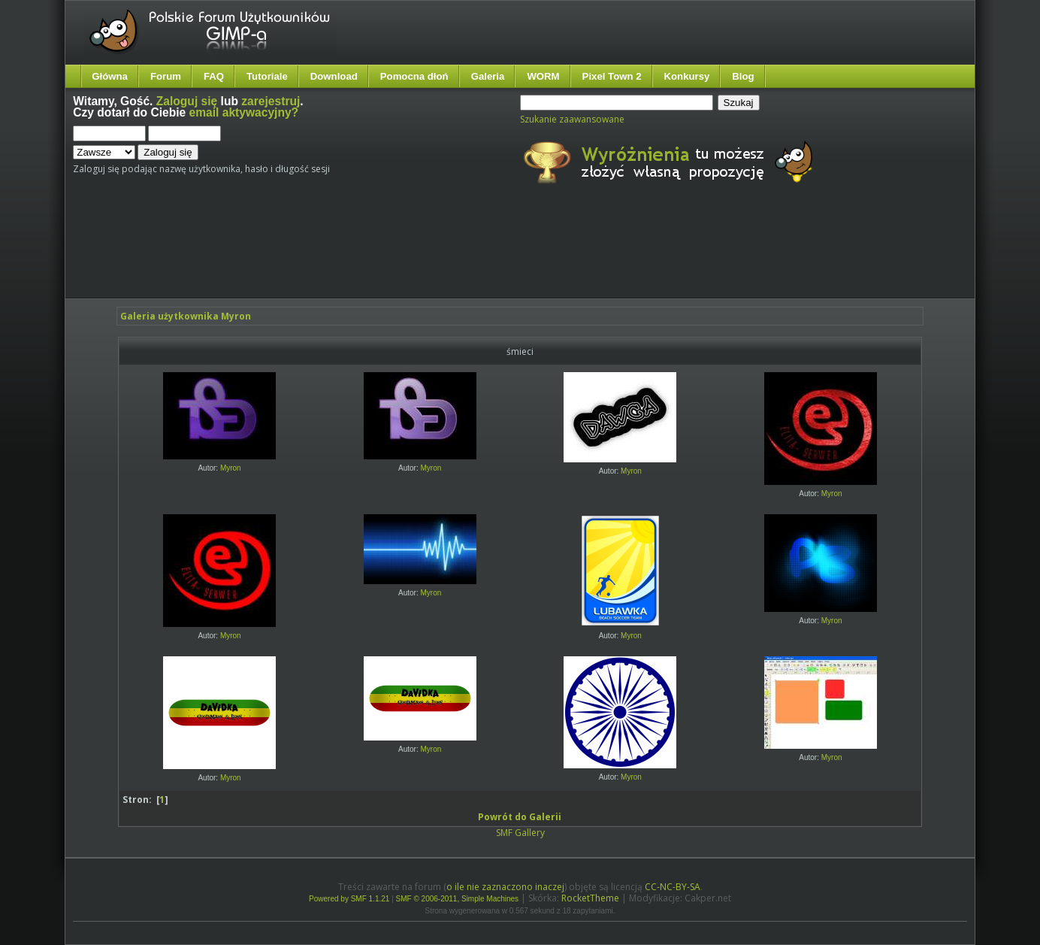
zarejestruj (270, 101)
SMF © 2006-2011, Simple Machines (457, 899)
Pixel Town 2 (612, 76)
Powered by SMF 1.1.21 (349, 899)
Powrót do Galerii (519, 816)
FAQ (214, 76)
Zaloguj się (186, 101)
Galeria (488, 76)
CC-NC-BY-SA (672, 886)
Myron (230, 468)
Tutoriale (267, 76)
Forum (165, 76)
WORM (543, 76)
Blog (743, 76)
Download (334, 76)
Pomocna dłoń (414, 76)
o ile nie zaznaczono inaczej (505, 886)
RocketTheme (590, 898)
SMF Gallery (520, 832)
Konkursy (687, 76)
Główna (110, 76)
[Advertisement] (354, 254)
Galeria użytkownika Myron (185, 316)
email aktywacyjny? (244, 112)
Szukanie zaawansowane (572, 119)
